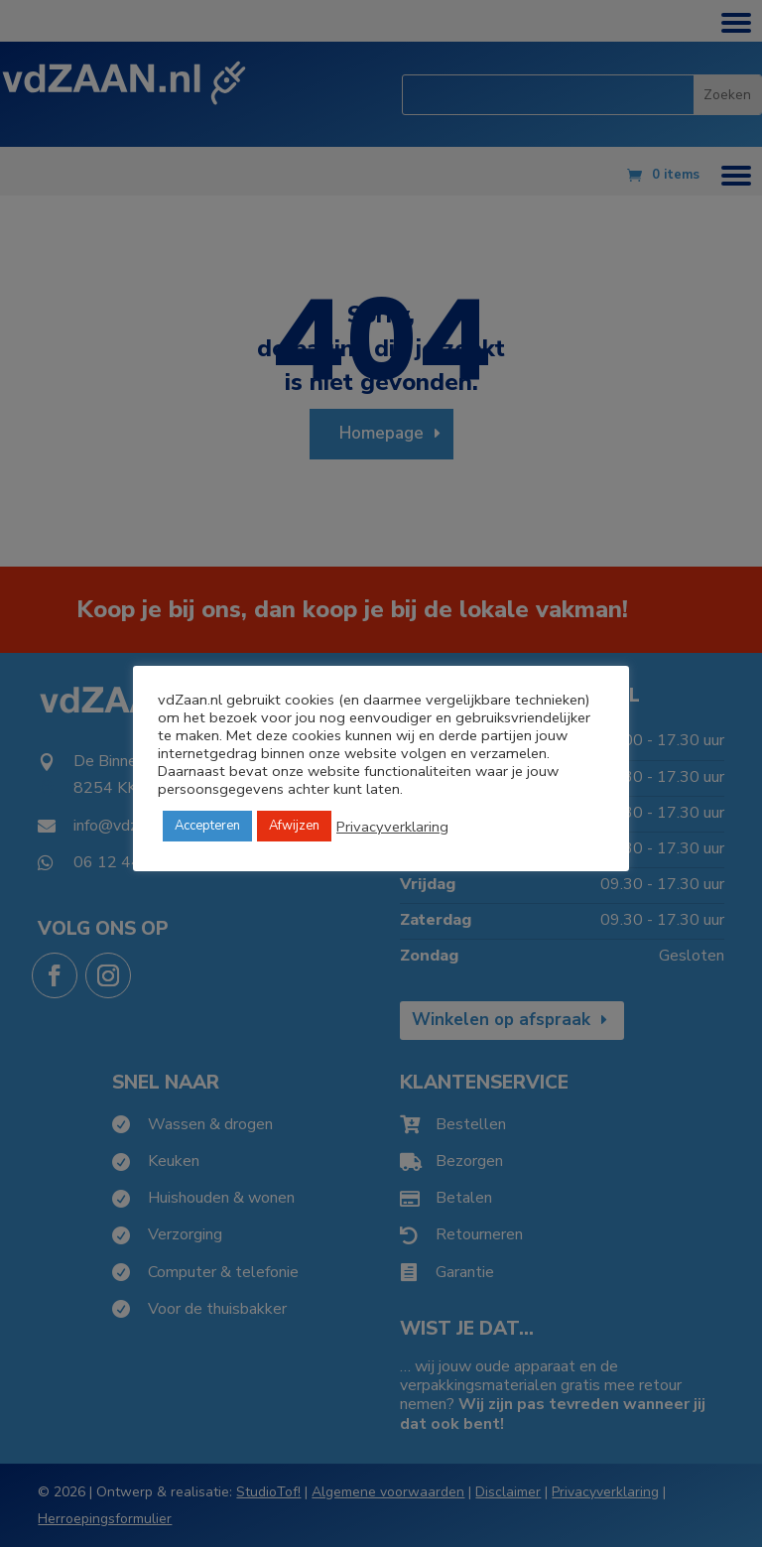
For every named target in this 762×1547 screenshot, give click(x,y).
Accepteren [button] (207, 826)
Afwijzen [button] (294, 826)
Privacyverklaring (392, 827)
